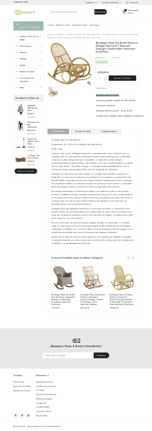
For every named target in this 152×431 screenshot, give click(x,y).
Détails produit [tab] (83, 131)
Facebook (15, 415)
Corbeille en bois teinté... (33, 156)
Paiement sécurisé (44, 382)
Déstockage (94, 25)
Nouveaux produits (22, 386)
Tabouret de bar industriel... (33, 124)
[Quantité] (101, 77)
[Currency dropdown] (120, 2)
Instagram (28, 415)
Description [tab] (58, 131)
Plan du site (41, 415)
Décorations (30, 46)
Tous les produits (25, 171)
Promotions (19, 382)
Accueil (50, 25)
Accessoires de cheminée (30, 79)
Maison (30, 52)
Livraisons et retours (46, 394)
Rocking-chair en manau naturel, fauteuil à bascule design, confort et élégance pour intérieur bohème (92, 299)
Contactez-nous (21, 2)
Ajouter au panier (122, 78)
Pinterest (22, 415)
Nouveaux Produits (80, 25)
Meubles (30, 59)
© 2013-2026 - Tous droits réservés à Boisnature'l (37, 426)
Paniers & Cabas (27, 71)
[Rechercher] (78, 12)
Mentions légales (44, 399)
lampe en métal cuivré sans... (33, 141)
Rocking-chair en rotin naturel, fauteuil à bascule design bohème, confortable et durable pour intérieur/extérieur (122, 299)
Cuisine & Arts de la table (30, 38)
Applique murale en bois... (32, 108)
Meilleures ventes (21, 390)
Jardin (30, 65)
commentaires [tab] (109, 131)
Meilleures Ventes (63, 25)
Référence (100, 57)
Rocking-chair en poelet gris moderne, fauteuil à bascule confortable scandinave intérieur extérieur (63, 299)
